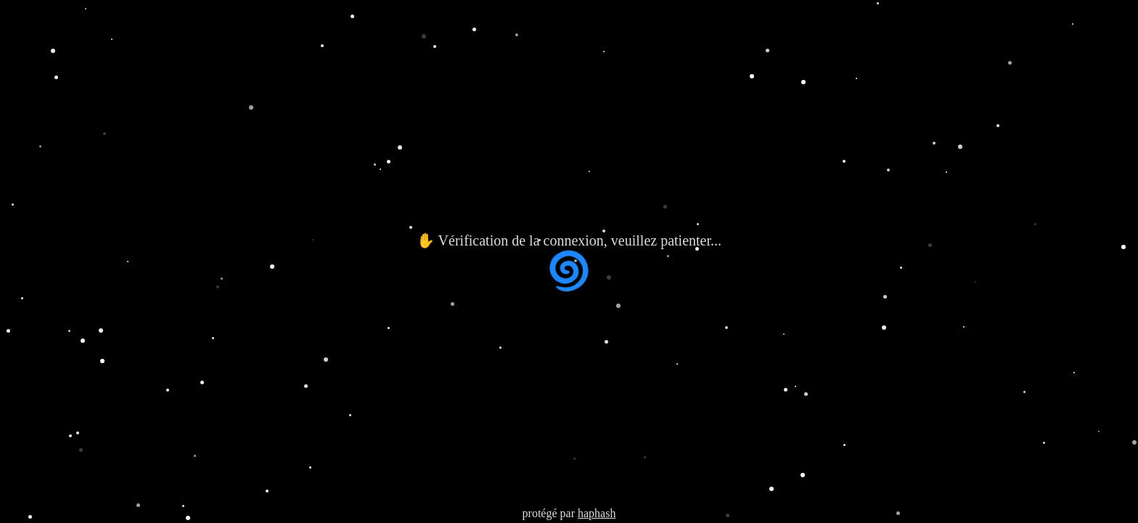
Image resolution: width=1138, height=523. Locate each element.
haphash (596, 513)
